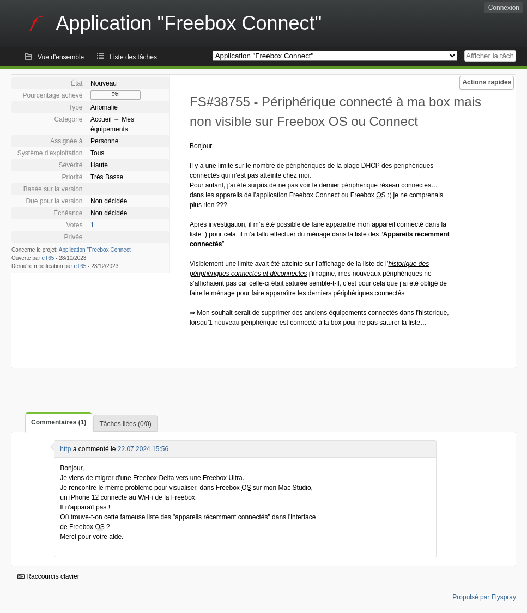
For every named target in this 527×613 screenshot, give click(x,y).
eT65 (48, 258)
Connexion (503, 7)
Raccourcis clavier (48, 576)
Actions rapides (486, 82)
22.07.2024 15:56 (143, 449)
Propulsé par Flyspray (484, 597)
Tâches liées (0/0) (125, 424)
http (65, 449)
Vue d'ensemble (61, 57)
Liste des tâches (133, 57)
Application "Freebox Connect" (96, 250)
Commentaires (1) (58, 422)
